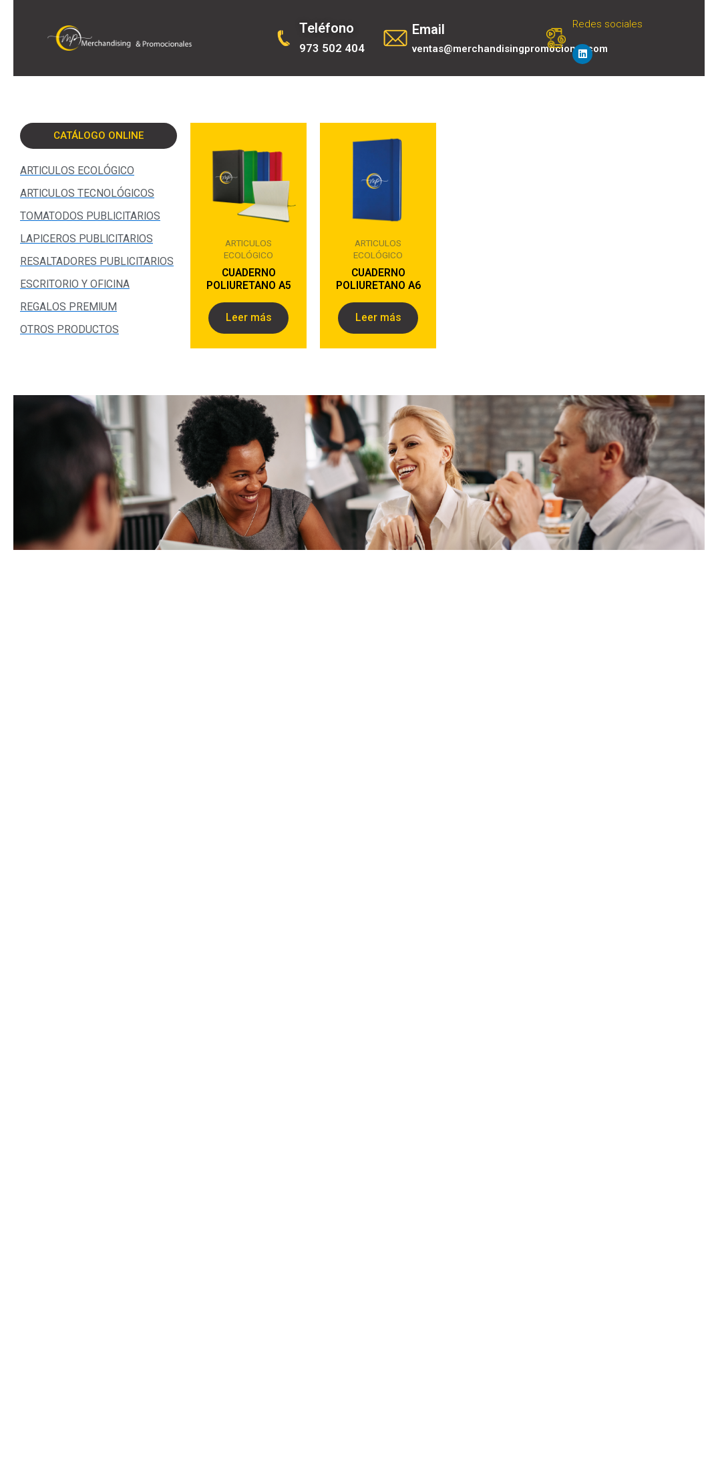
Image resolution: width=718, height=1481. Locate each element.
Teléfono (326, 28)
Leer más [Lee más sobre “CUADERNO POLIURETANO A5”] (249, 320)
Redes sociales (607, 24)
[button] (98, 136)
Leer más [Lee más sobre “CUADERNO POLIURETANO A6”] (378, 320)
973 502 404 (332, 48)
